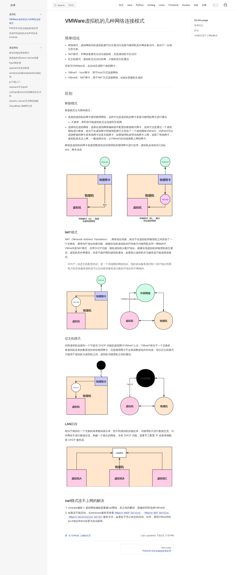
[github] (225, 5)
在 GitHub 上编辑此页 (78, 535)
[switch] (215, 5)
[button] (25, 14)
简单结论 (198, 25)
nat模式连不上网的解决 (205, 35)
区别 (196, 30)
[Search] (64, 5)
